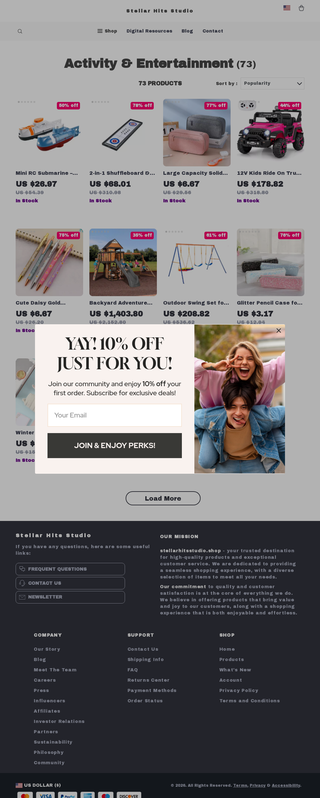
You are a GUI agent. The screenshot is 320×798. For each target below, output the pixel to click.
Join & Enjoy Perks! (114, 445)
